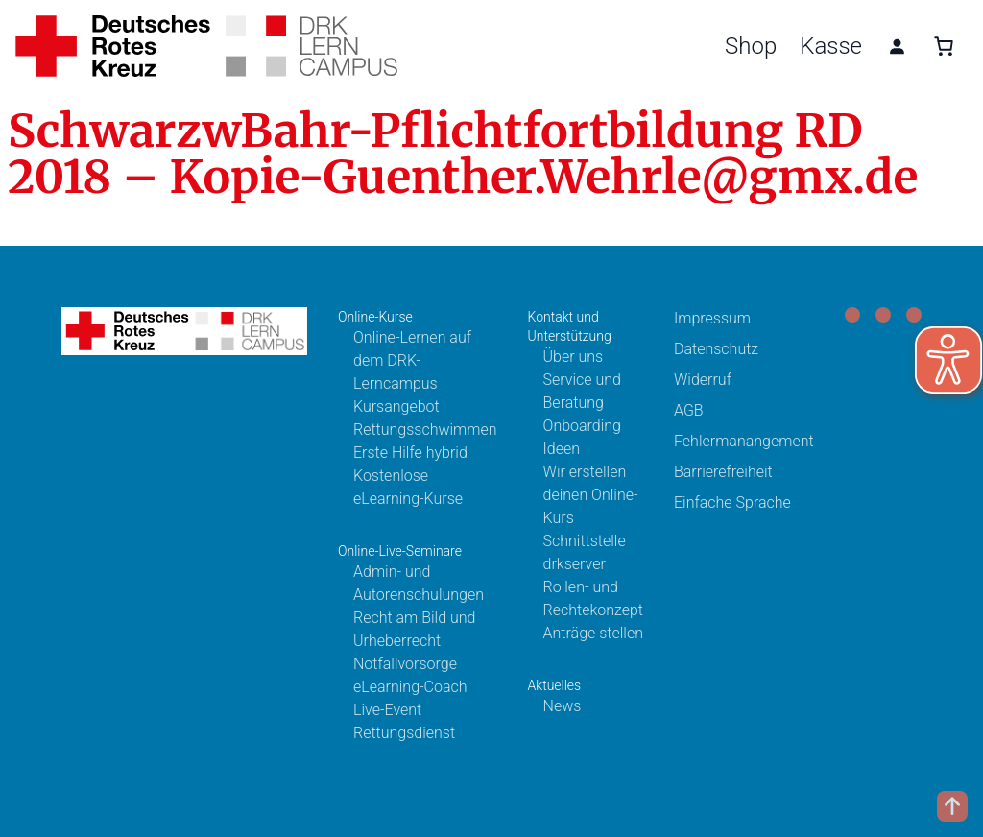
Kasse (831, 46)
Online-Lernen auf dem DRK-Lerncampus (412, 360)
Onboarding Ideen (582, 437)
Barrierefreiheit (723, 472)
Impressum (712, 318)
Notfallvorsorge (405, 664)
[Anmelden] (897, 46)
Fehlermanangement (744, 441)
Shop (751, 46)
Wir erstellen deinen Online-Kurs (590, 495)
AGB (689, 410)
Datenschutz (716, 349)
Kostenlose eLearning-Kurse (408, 487)
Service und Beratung (582, 391)
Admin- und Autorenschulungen (418, 583)
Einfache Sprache (732, 502)
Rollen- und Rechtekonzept (593, 598)
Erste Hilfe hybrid (410, 452)
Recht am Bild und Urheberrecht (414, 629)
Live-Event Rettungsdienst (404, 721)
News (562, 706)
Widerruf (702, 380)
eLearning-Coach (410, 687)
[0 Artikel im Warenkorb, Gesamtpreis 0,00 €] (944, 46)
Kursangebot (396, 406)
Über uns (573, 356)
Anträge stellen (593, 633)
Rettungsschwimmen (425, 429)
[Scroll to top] (952, 806)
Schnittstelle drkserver (584, 552)
